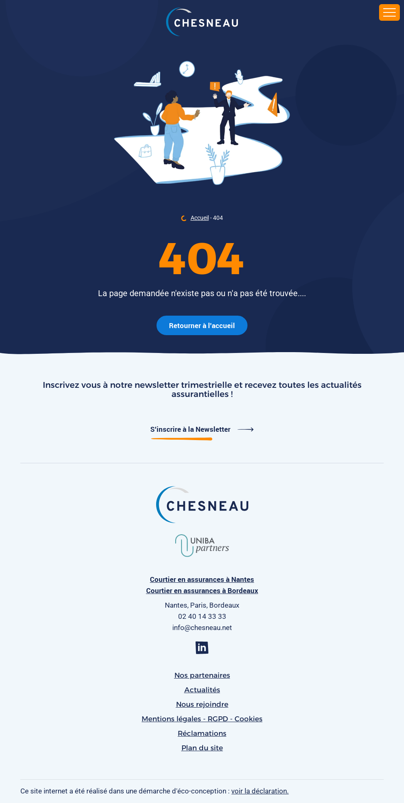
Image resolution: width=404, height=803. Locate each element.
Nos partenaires (202, 675)
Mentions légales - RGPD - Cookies (202, 719)
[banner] (202, 22)
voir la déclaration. (260, 791)
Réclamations (202, 733)
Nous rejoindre (202, 704)
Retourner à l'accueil (202, 325)
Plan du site (202, 748)
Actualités (202, 690)
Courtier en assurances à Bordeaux (202, 590)
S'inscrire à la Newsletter (202, 429)
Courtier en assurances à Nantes (202, 579)
